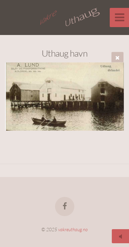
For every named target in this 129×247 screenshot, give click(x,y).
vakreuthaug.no (73, 229)
